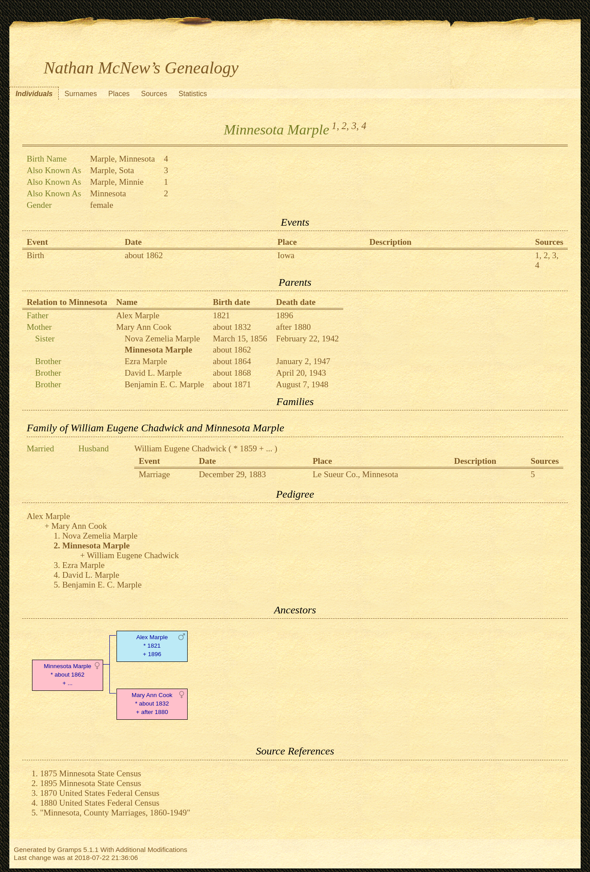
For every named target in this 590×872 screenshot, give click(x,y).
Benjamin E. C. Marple (164, 384)
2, (345, 125)
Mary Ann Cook (144, 327)
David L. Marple (152, 372)
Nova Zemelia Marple (162, 338)
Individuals (34, 93)
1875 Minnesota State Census (90, 773)
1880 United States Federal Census (100, 802)
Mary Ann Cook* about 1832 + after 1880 (152, 703)
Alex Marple (138, 315)
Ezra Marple (145, 361)
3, (355, 125)
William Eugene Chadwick (180, 448)
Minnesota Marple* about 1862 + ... (68, 674)
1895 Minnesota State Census (90, 783)
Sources (154, 93)
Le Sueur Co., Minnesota (355, 474)
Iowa (285, 255)
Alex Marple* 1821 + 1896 (152, 645)
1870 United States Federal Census (100, 793)
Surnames (80, 93)
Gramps (69, 849)
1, (335, 125)
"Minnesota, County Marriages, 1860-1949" (115, 812)
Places (119, 93)
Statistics (193, 93)
